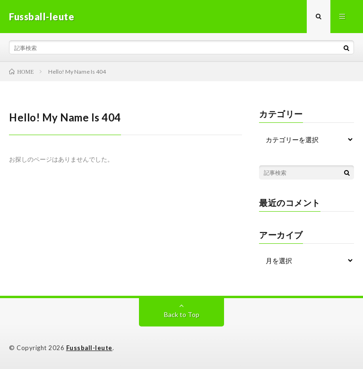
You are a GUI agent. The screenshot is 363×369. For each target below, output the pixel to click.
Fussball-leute (89, 348)
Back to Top (181, 314)
